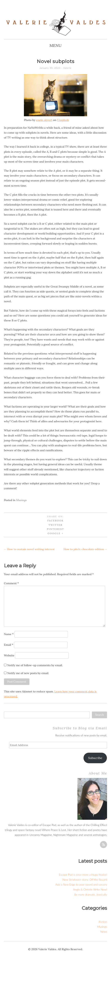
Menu (55, 45)
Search (99, 714)
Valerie (67, 67)
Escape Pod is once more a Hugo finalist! (83, 874)
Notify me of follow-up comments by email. (35, 665)
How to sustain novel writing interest (29, 549)
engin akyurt (44, 120)
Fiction (103, 921)
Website (9, 655)
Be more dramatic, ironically (90, 894)
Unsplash (63, 120)
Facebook (55, 520)
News (103, 931)
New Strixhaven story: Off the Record (85, 879)
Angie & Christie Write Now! (90, 889)
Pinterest (55, 529)
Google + (55, 533)
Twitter (56, 524)
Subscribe (95, 758)
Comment (11, 583)
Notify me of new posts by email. (28, 673)
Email (8, 645)
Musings (21, 500)
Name (9, 634)
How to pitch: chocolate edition (85, 549)
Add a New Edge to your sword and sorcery (81, 884)
